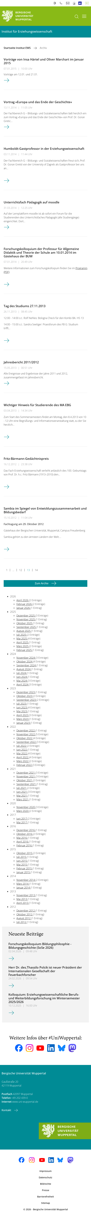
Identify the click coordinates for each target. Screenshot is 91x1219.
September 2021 (26, 784)
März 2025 (22, 646)
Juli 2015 (21, 857)
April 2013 (22, 903)
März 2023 (22, 719)
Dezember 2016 (25, 830)
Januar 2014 (23, 887)
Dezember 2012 (25, 910)
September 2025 (26, 627)
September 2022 (26, 742)
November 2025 (26, 619)
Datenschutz (45, 1177)
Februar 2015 (24, 868)
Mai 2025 (22, 638)
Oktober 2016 (24, 834)
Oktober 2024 (24, 661)
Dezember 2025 (25, 615)
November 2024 (26, 657)
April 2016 (22, 841)
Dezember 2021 (25, 772)
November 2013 (26, 895)
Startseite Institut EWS (17, 48)
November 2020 (26, 807)
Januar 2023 (23, 723)
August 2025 (23, 631)
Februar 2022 (24, 765)
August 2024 (23, 669)
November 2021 (26, 776)
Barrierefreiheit (45, 1196)
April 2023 (22, 715)
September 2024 (26, 665)
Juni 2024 (22, 677)
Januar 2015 (23, 872)
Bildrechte (45, 1183)
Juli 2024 (21, 673)
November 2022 (26, 734)
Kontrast (55, 3)
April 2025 (22, 642)
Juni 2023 (22, 707)
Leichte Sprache (81, 3)
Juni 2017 (22, 818)
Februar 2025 (24, 650)
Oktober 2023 (24, 696)
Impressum (45, 1171)
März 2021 (22, 799)
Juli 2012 (21, 922)
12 (20, 570)
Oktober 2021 (24, 780)
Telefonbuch (62, 3)
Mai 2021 (22, 795)
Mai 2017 (22, 822)
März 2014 (22, 884)
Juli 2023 (21, 703)
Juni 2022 (22, 749)
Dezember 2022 (25, 730)
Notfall (74, 3)
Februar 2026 (24, 604)
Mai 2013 (22, 899)
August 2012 (23, 918)
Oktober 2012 (24, 914)
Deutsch (87, 3)
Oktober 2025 (24, 623)
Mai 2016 (22, 838)
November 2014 (26, 880)
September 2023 (26, 700)
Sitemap (45, 1202)
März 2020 (22, 811)
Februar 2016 (24, 845)
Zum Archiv (42, 583)
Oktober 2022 (24, 738)
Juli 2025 (21, 634)
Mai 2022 (22, 753)
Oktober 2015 (24, 853)
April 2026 (22, 600)
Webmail (68, 3)
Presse (45, 1190)
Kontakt (7, 1110)
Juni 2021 (22, 792)
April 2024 (22, 684)
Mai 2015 (22, 864)
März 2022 (22, 761)
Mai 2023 (22, 711)
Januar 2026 (23, 608)
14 (36, 570)
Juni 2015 (22, 861)
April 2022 (22, 757)
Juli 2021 (21, 788)
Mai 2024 (22, 680)
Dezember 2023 (25, 692)
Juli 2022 (21, 746)
